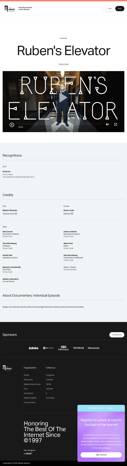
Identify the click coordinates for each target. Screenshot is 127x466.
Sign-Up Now (101, 455)
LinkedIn (49, 380)
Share (120, 8)
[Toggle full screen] (116, 124)
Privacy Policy (29, 403)
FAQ (25, 389)
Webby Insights (30, 398)
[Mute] (107, 124)
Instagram (50, 375)
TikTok (48, 384)
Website (67, 214)
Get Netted (28, 393)
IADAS (26, 375)
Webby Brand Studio (32, 384)
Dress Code (63, 64)
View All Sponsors (117, 334)
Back (109, 8)
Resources (28, 380)
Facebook (50, 398)
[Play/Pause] (12, 124)
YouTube (49, 389)
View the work (8, 214)
